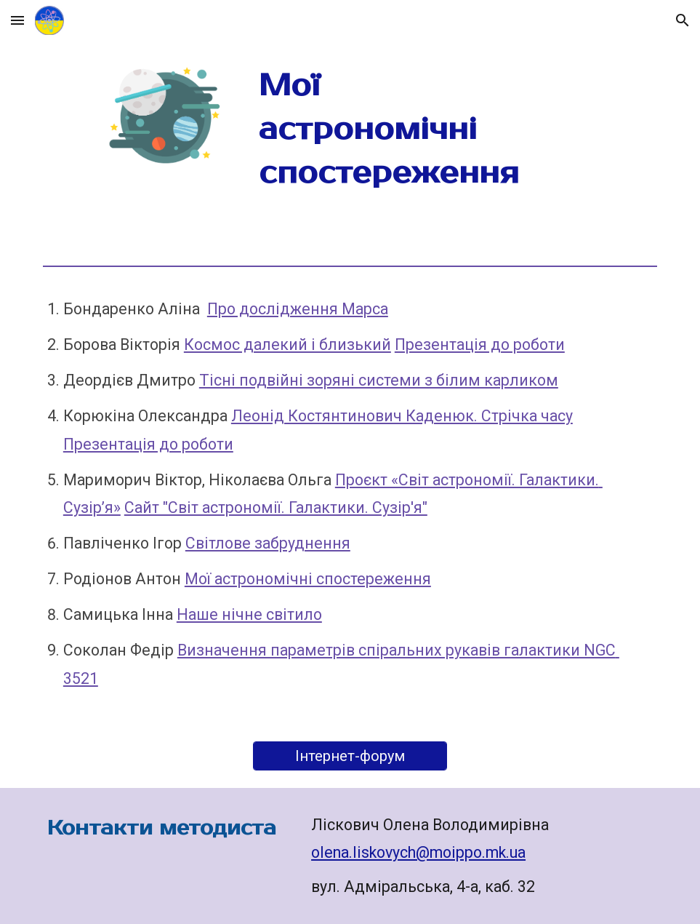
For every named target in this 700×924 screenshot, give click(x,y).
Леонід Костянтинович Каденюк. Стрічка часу (402, 416)
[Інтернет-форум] (350, 756)
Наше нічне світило (249, 614)
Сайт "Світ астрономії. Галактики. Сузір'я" (275, 507)
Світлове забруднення (267, 543)
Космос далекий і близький (287, 344)
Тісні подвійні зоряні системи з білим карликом (378, 380)
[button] (17, 20)
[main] (402, 129)
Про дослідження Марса (297, 309)
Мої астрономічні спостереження (308, 579)
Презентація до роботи (480, 344)
